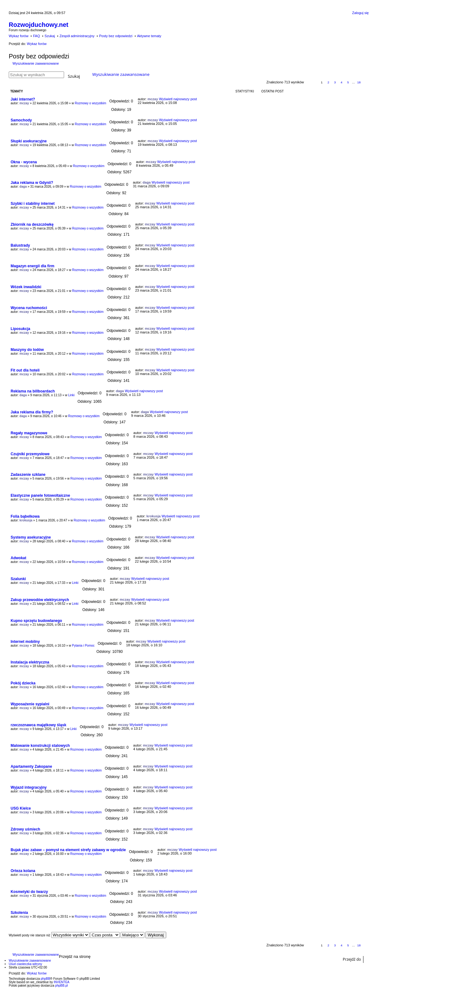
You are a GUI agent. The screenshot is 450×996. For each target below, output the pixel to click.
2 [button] (328, 82)
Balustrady (20, 245)
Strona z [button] (312, 82)
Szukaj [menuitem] (50, 36)
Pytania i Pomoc (83, 645)
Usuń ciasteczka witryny (25, 964)
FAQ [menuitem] (36, 36)
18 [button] (359, 82)
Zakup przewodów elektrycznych (40, 600)
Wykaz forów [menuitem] (18, 36)
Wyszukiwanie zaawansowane (35, 63)
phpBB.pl (61, 985)
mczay (24, 103)
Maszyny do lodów (27, 350)
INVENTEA (61, 982)
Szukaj (74, 75)
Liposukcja (20, 329)
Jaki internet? (23, 99)
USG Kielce (21, 808)
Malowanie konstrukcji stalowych (40, 745)
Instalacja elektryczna (30, 662)
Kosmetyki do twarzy (29, 892)
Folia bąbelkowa (25, 516)
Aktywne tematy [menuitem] (149, 36)
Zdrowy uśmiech (25, 829)
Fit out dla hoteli (25, 370)
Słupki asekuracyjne (29, 141)
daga (23, 186)
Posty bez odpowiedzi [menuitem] (115, 36)
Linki (71, 395)
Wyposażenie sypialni (30, 704)
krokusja (25, 520)
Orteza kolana (23, 871)
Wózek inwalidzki (26, 287)
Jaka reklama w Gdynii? (32, 182)
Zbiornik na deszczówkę (32, 224)
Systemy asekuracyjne (31, 537)
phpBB (45, 978)
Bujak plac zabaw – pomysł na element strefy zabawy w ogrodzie (68, 850)
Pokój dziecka (23, 683)
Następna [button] (366, 82)
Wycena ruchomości (29, 308)
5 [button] (348, 82)
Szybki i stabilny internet (33, 203)
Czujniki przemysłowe (30, 454)
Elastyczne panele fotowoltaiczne (40, 495)
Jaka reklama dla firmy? (32, 412)
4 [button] (341, 82)
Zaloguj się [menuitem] (360, 13)
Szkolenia (19, 912)
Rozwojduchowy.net (38, 24)
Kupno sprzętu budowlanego (36, 621)
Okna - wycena (24, 162)
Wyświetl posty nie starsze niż (49, 935)
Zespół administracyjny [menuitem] (76, 36)
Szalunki (18, 579)
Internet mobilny (25, 641)
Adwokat (18, 558)
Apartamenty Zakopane (31, 766)
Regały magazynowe (29, 433)
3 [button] (335, 82)
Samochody (21, 120)
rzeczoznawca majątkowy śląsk (38, 725)
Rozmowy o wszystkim (90, 103)
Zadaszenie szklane (28, 474)
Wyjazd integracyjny (29, 787)
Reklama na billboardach (33, 391)
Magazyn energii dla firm (32, 266)
